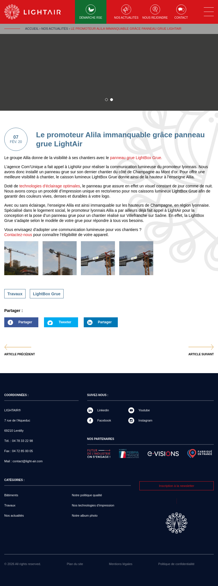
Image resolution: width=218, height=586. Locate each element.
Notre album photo (85, 515)
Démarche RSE (90, 12)
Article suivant (201, 354)
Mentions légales (121, 564)
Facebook (104, 420)
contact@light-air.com (27, 461)
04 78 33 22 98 (22, 440)
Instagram (145, 420)
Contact (181, 12)
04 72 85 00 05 (22, 451)
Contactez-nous (18, 234)
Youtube (144, 410)
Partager (18, 323)
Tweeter (65, 322)
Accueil (31, 28)
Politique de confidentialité (176, 564)
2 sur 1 (111, 99)
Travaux (14, 294)
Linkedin (103, 410)
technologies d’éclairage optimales (49, 186)
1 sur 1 (106, 99)
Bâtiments (11, 495)
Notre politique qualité (87, 495)
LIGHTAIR (37, 12)
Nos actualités (126, 12)
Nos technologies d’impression (93, 505)
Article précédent (19, 354)
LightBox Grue (46, 294)
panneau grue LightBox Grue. (135, 157)
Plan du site (75, 564)
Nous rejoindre (155, 12)
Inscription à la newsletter (176, 485)
